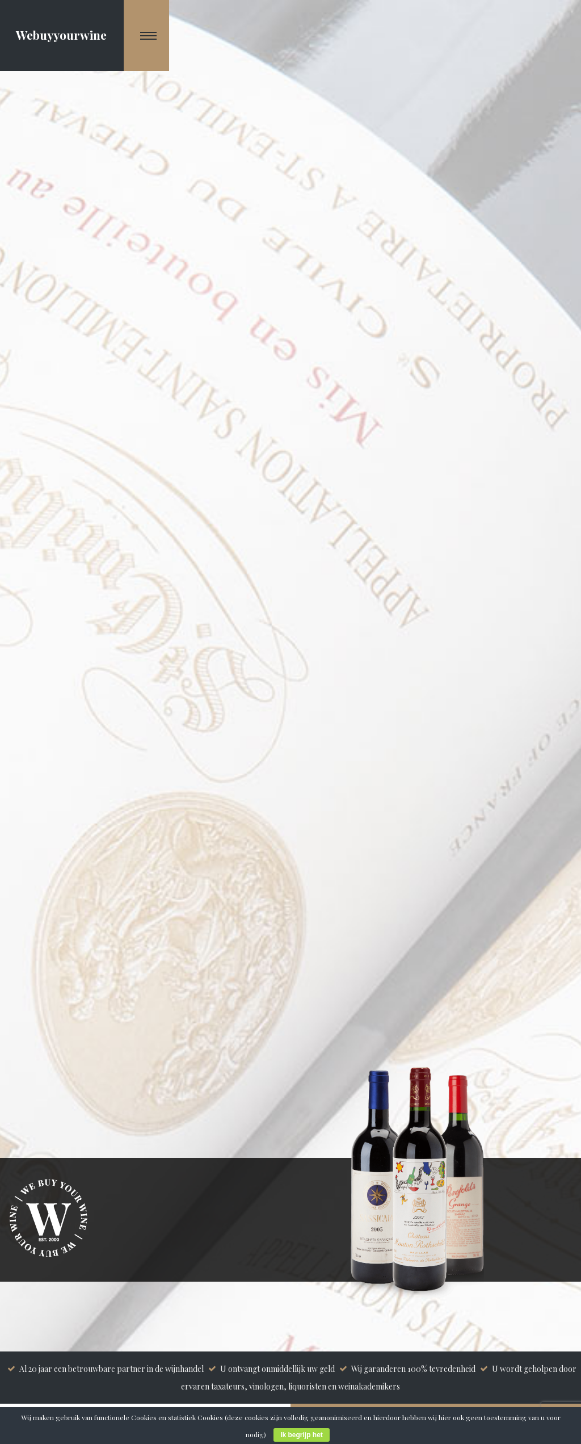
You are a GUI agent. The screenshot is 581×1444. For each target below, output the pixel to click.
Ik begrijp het (301, 1435)
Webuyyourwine (61, 34)
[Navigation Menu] (147, 35)
